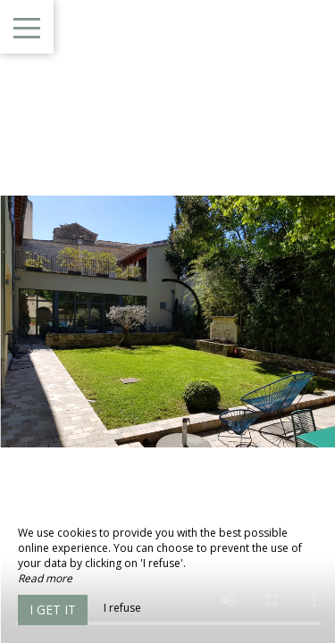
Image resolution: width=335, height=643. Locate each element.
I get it (52, 609)
